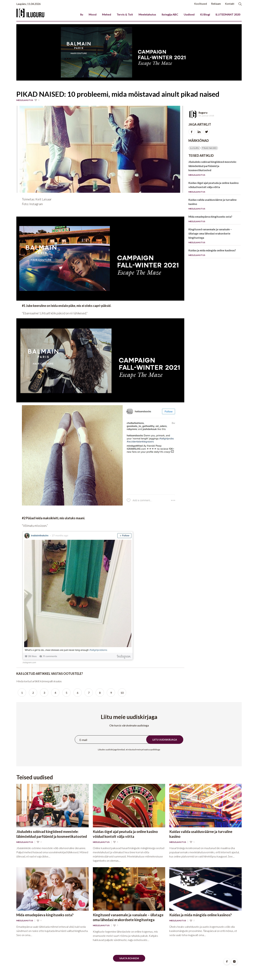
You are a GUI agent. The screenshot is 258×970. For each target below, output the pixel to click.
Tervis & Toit (125, 14)
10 (122, 692)
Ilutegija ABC (170, 14)
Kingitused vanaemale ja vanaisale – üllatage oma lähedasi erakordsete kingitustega (214, 236)
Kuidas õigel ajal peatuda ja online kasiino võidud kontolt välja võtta (214, 188)
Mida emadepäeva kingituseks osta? (214, 219)
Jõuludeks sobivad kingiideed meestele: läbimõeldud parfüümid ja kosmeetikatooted (214, 169)
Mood (92, 14)
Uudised (189, 14)
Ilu (81, 14)
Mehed (106, 14)
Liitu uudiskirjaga (164, 739)
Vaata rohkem (129, 958)
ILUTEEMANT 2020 (228, 14)
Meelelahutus (147, 14)
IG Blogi (205, 14)
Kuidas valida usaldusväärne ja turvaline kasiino (214, 205)
